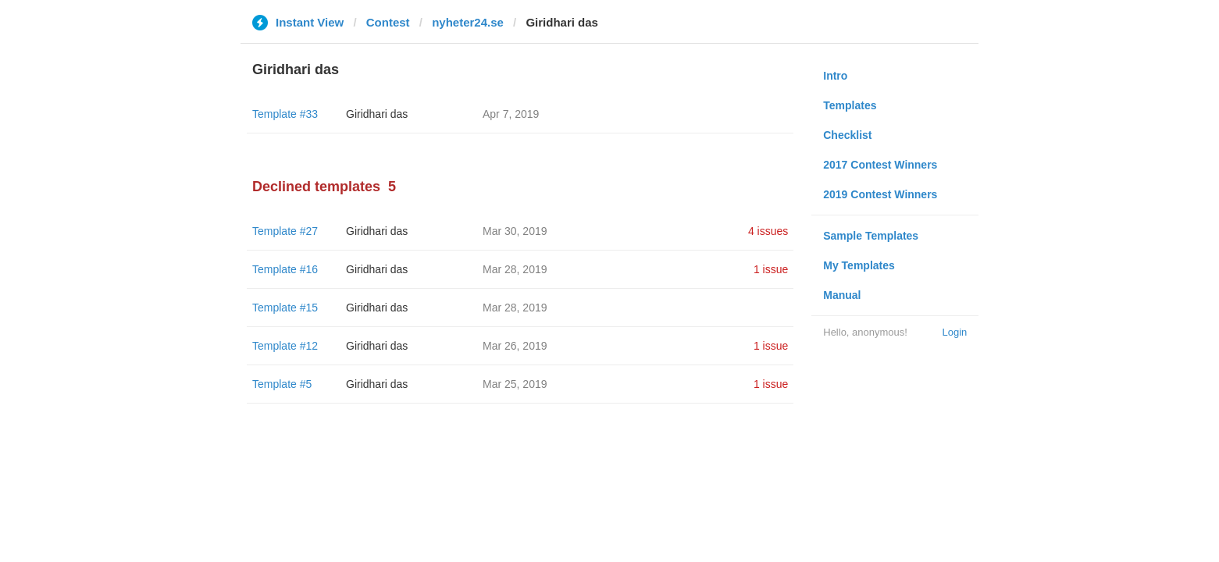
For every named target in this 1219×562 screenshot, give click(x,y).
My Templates (859, 265)
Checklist (847, 135)
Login (954, 332)
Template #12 (285, 346)
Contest (388, 22)
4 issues (768, 231)
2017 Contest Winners (880, 164)
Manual (842, 295)
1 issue (771, 269)
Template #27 (285, 231)
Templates (849, 105)
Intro (835, 75)
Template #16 (285, 269)
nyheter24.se (468, 22)
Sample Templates (870, 235)
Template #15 (285, 307)
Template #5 (282, 384)
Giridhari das (377, 114)
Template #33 (285, 114)
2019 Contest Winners (880, 194)
